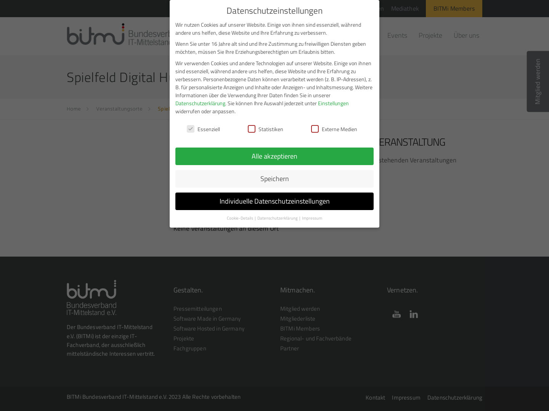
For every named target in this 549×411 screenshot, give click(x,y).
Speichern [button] (274, 175)
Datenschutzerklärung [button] (278, 214)
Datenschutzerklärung (200, 99)
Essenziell (203, 125)
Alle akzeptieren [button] (274, 153)
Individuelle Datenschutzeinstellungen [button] (275, 197)
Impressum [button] (312, 214)
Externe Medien (334, 125)
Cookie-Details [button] (240, 214)
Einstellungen (333, 99)
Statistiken (265, 125)
